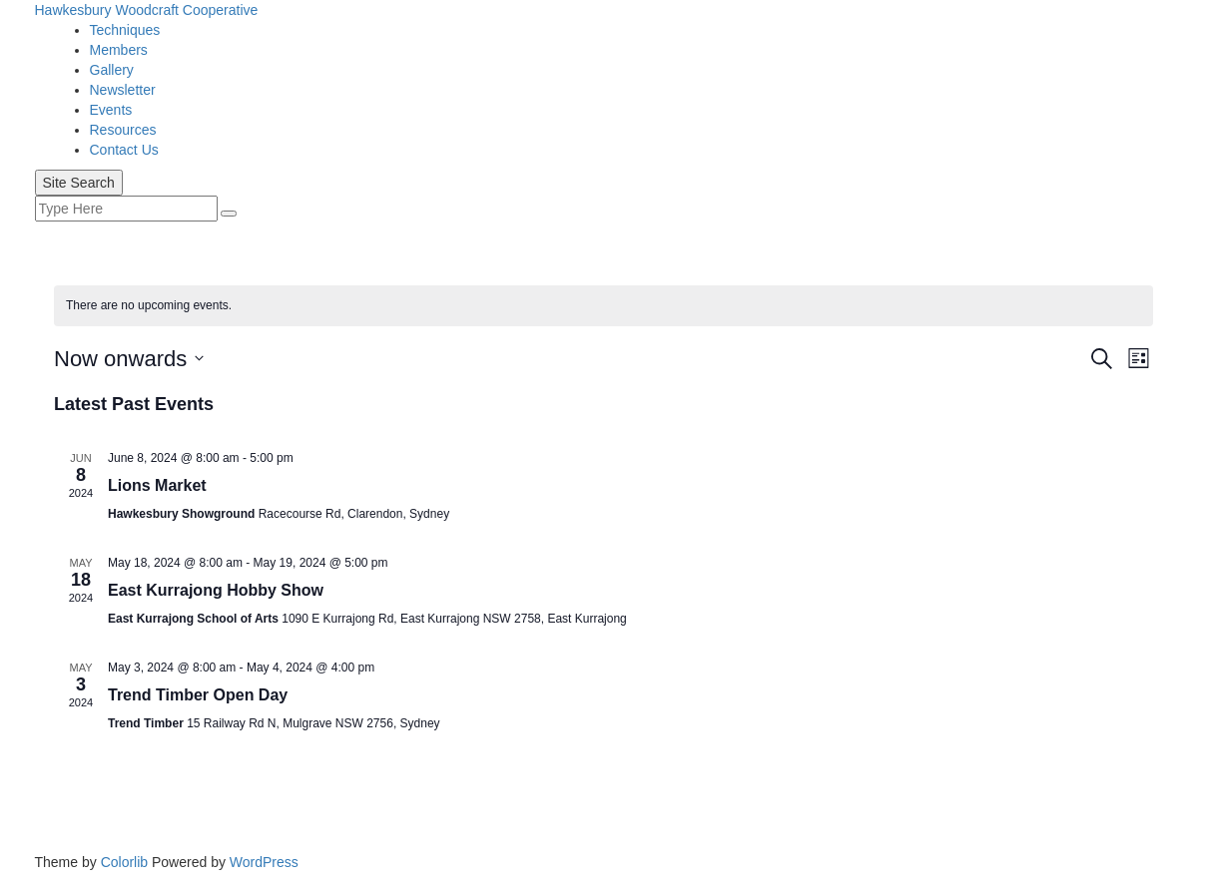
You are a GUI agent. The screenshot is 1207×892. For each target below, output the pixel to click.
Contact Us (124, 150)
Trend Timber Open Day (198, 694)
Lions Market (157, 485)
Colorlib (124, 862)
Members (119, 50)
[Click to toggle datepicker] (129, 358)
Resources (123, 130)
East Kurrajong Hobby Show (215, 590)
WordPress (264, 862)
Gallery (112, 70)
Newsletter (123, 90)
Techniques (125, 30)
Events (111, 110)
